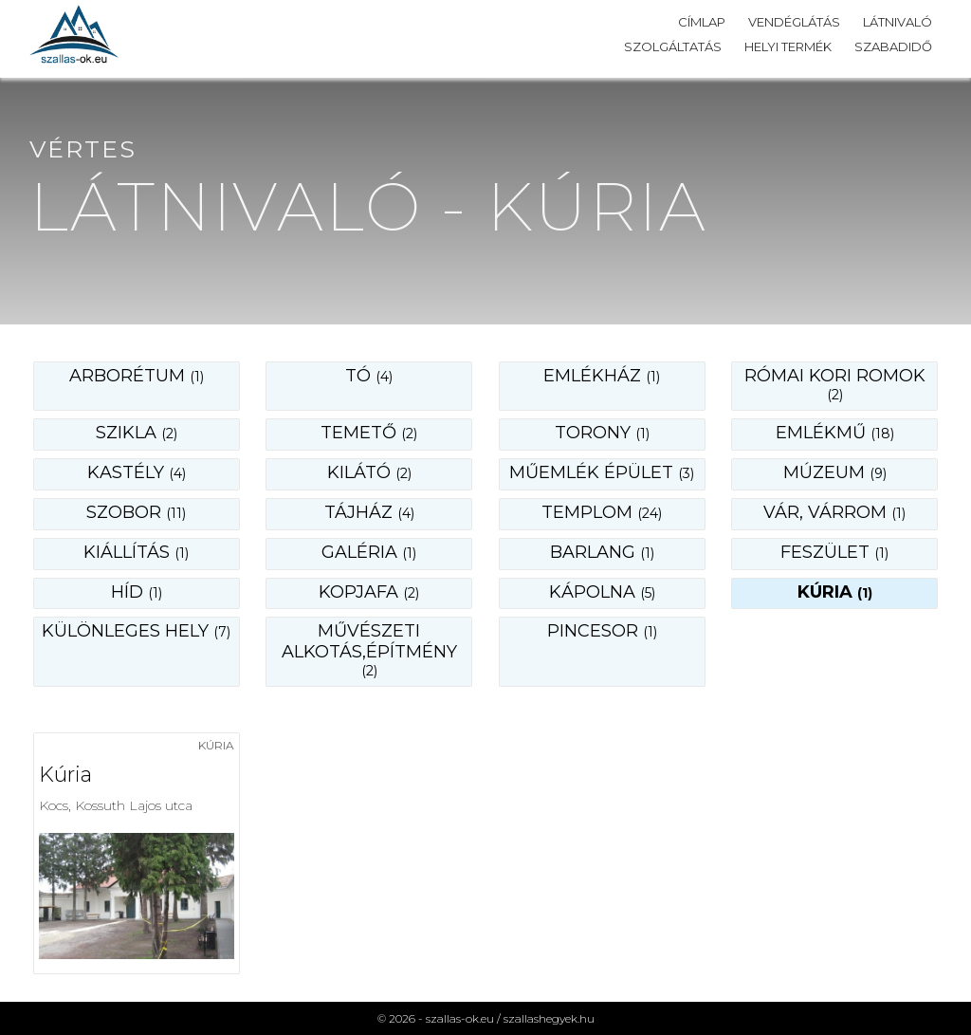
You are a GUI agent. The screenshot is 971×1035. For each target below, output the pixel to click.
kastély (136, 472)
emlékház (601, 375)
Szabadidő (893, 46)
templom (601, 512)
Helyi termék (788, 46)
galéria (368, 552)
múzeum (835, 472)
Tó (369, 375)
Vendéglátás (794, 21)
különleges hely (136, 630)
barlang (602, 552)
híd (136, 592)
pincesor (602, 630)
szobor (136, 512)
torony (602, 432)
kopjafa (369, 592)
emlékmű (835, 432)
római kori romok (834, 384)
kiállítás (136, 552)
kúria (834, 592)
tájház (369, 512)
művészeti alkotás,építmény (369, 649)
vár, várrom (834, 512)
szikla (136, 432)
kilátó (369, 472)
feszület (834, 552)
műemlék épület (601, 472)
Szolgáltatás (673, 46)
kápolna (602, 592)
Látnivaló (897, 21)
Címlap (701, 21)
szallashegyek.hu (549, 1018)
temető (369, 432)
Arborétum (136, 375)
